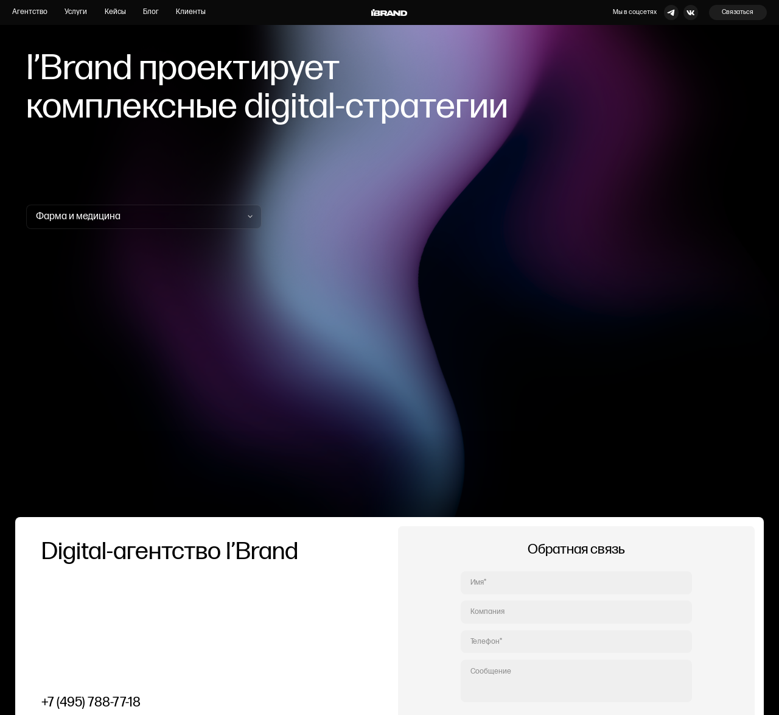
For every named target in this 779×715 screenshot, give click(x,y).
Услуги (76, 11)
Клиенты (191, 11)
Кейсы (115, 11)
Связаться (737, 12)
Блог (151, 11)
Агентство (29, 11)
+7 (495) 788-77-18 (91, 702)
